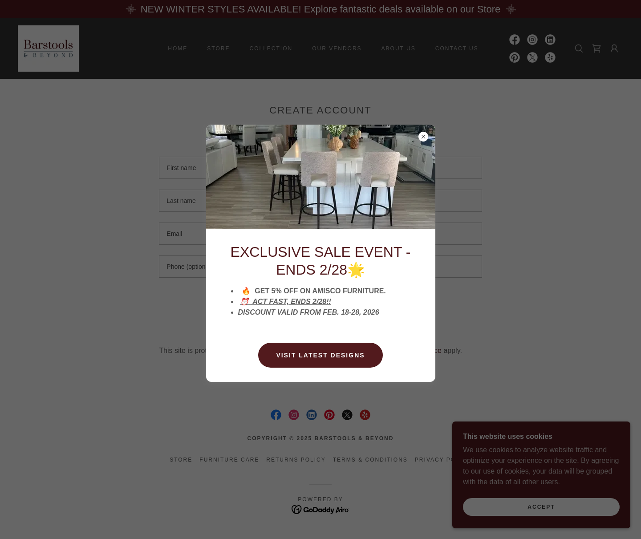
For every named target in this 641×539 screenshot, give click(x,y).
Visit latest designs (320, 355)
